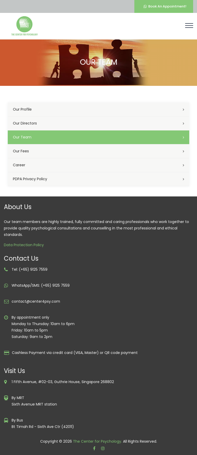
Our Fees (21, 151)
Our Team (22, 137)
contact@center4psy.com (36, 301)
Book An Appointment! (165, 6)
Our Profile (22, 109)
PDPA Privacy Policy (30, 178)
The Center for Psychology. (97, 441)
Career (19, 165)
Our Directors (25, 123)
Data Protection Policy (24, 244)
